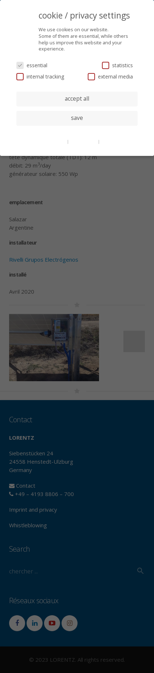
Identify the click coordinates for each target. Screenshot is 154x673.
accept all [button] (77, 98)
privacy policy (84, 141)
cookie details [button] (52, 141)
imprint (109, 141)
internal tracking (40, 76)
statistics (117, 65)
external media (110, 76)
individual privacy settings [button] (77, 132)
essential (31, 65)
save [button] (77, 118)
